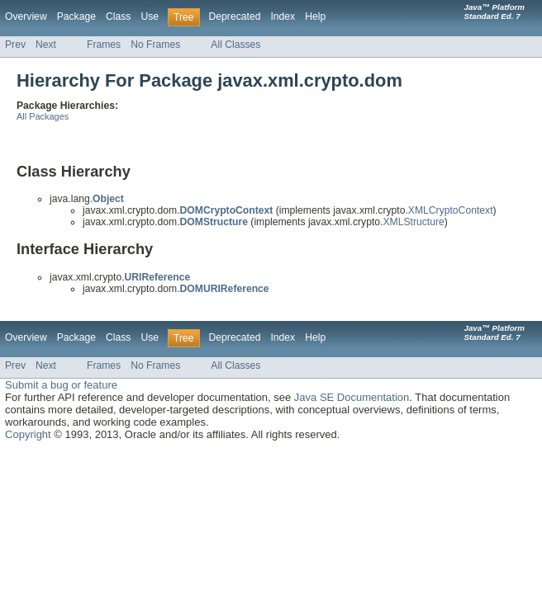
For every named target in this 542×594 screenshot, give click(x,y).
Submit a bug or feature (61, 385)
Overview (26, 16)
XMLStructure (413, 222)
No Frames (155, 44)
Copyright (28, 434)
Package (76, 16)
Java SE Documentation (351, 397)
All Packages (43, 116)
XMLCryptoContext (450, 210)
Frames (104, 44)
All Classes (235, 44)
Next (46, 44)
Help (315, 16)
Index (282, 16)
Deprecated (235, 16)
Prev (15, 44)
